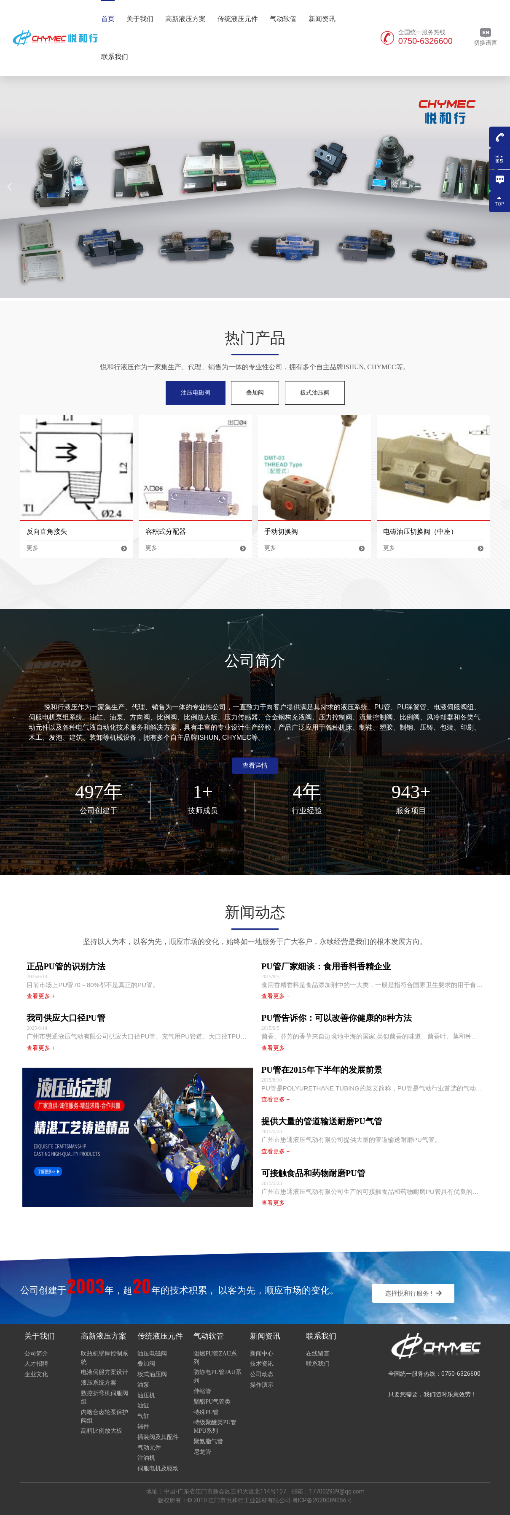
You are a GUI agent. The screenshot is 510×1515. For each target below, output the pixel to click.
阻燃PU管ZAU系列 (215, 1357)
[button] (255, 766)
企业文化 (36, 1374)
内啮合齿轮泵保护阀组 (104, 1416)
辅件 (143, 1426)
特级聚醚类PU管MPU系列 (214, 1426)
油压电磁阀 (152, 1353)
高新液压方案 (185, 18)
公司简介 (36, 1353)
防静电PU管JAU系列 (217, 1376)
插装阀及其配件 (158, 1437)
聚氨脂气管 (208, 1441)
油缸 (143, 1405)
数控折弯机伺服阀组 (104, 1397)
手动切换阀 (281, 531)
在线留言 (318, 1353)
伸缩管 (202, 1391)
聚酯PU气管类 (212, 1402)
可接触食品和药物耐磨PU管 (313, 1173)
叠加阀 (146, 1364)
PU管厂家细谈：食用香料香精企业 (326, 966)
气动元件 (149, 1448)
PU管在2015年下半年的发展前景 (321, 1069)
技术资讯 (262, 1364)
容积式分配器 (165, 531)
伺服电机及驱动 (158, 1468)
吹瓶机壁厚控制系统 (104, 1357)
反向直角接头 (47, 531)
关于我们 (139, 18)
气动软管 (283, 18)
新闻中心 (262, 1353)
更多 (76, 548)
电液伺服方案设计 (104, 1372)
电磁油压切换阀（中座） (420, 531)
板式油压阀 (152, 1374)
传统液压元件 (237, 18)
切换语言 (485, 37)
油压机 (146, 1395)
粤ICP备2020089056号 (322, 1500)
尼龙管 (202, 1452)
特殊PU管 (206, 1412)
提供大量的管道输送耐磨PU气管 (321, 1121)
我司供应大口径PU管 (66, 1018)
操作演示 (262, 1385)
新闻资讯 (322, 18)
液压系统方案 (98, 1383)
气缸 (143, 1416)
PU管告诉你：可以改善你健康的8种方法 (336, 1018)
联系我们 (114, 56)
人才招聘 (36, 1364)
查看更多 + (41, 996)
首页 (108, 18)
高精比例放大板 (101, 1431)
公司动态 (262, 1374)
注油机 (146, 1458)
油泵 (143, 1385)
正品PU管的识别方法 (66, 966)
